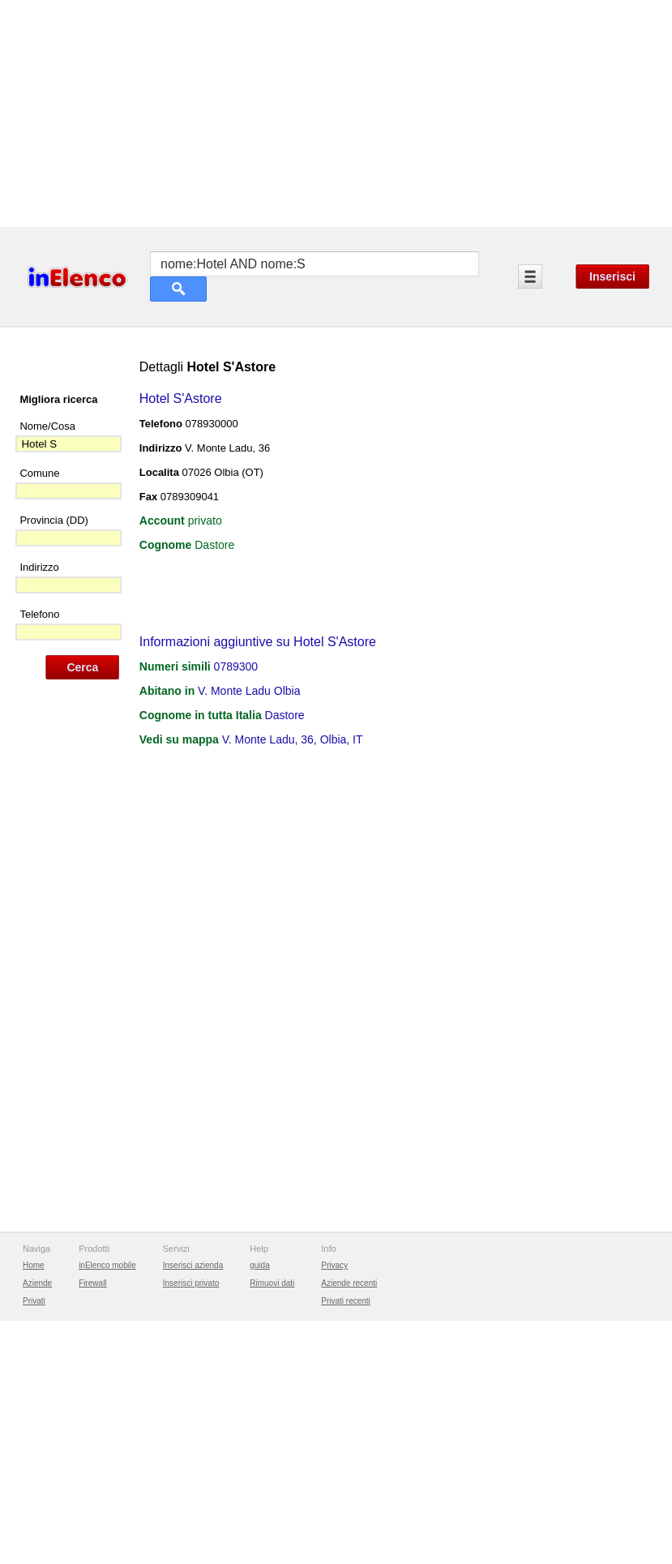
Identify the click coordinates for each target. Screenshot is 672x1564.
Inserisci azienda (193, 1265)
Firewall (92, 1283)
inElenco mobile (107, 1265)
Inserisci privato (191, 1283)
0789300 (236, 666)
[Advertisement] (336, 113)
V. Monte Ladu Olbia (249, 690)
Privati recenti (345, 1300)
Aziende (37, 1283)
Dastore (285, 715)
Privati (34, 1300)
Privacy (334, 1265)
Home (34, 1265)
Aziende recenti (349, 1283)
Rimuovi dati (272, 1283)
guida (259, 1265)
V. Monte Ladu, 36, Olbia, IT (292, 739)
